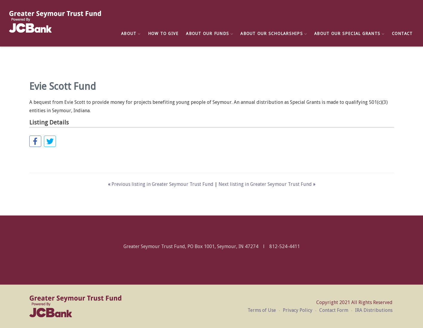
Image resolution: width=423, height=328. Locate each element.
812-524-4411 (284, 246)
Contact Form (333, 310)
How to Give (163, 33)
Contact (402, 33)
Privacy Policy (297, 310)
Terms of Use (262, 310)
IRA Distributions (374, 310)
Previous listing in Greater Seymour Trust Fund (161, 184)
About (131, 33)
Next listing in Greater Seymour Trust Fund (267, 184)
